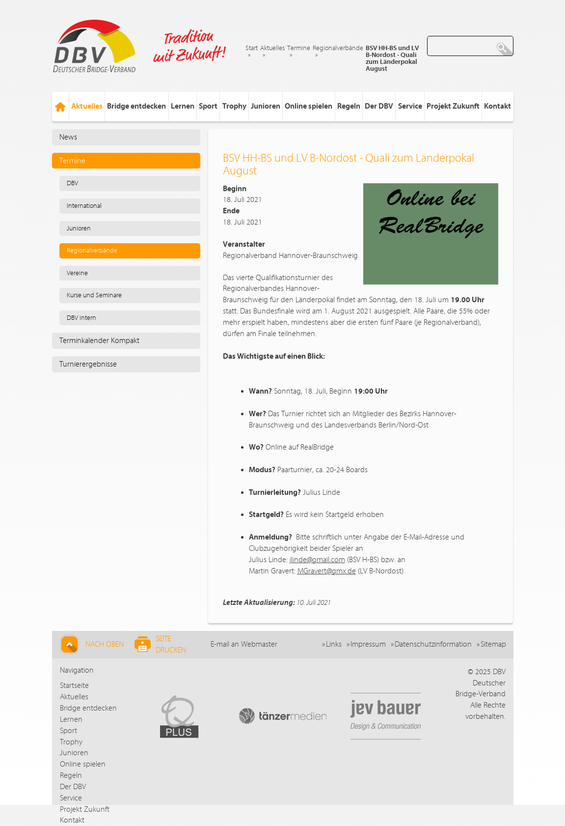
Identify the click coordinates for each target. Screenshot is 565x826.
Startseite (74, 685)
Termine (298, 48)
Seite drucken (160, 644)
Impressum (368, 644)
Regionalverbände (338, 48)
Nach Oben (91, 644)
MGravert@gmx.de (326, 571)
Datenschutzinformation (433, 644)
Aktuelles (272, 48)
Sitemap (493, 644)
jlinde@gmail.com (317, 559)
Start (251, 48)
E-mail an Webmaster (244, 644)
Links (334, 644)
